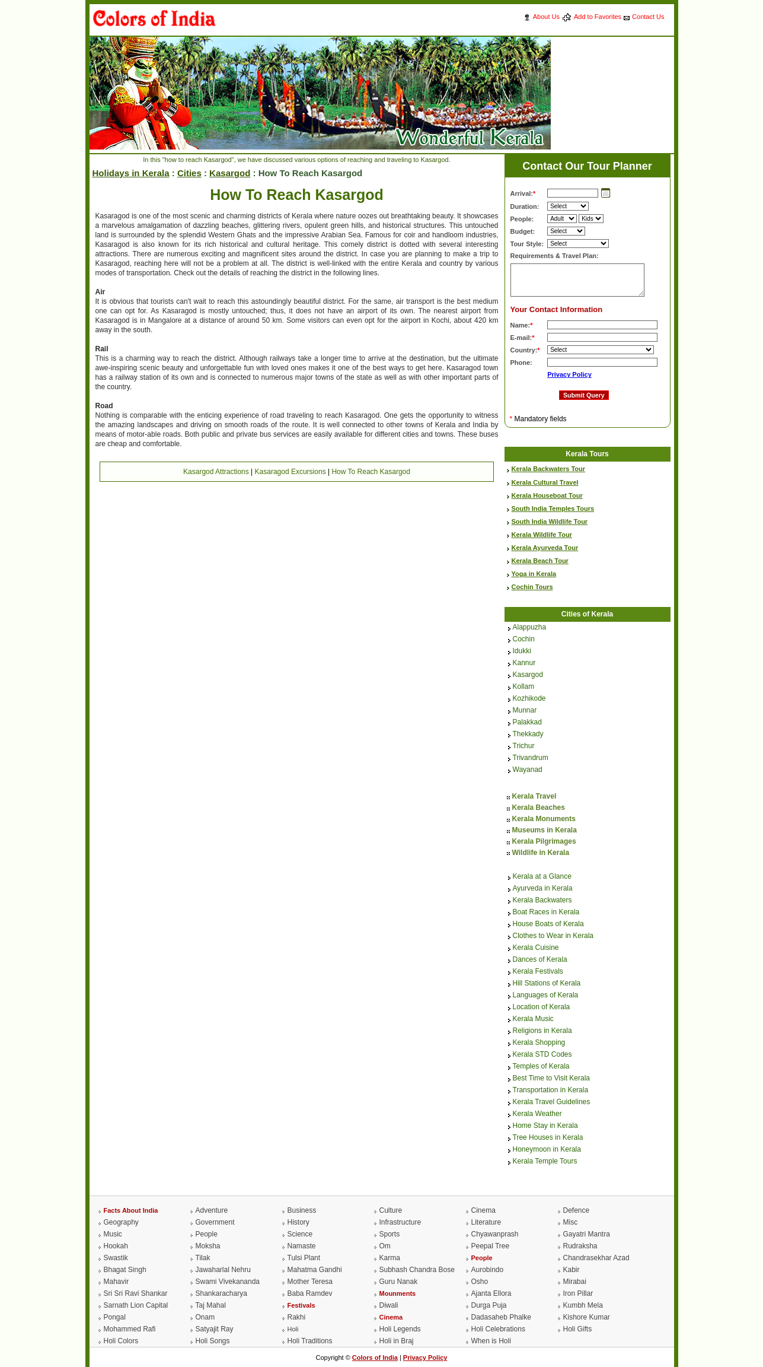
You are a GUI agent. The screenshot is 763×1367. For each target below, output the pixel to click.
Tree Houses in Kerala (548, 1138)
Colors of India (375, 1357)
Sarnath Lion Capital (136, 1305)
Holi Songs (213, 1341)
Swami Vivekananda (228, 1281)
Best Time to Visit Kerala (551, 1078)
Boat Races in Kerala (546, 912)
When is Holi (491, 1341)
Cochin (524, 639)
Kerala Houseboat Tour (547, 495)
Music (113, 1234)
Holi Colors (121, 1341)
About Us (546, 16)
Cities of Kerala (587, 614)
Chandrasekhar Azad (596, 1258)
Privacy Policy (569, 374)
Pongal (115, 1317)
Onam (205, 1317)
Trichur (524, 746)
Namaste (302, 1246)
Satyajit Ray (215, 1329)
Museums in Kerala (544, 830)
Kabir (571, 1270)
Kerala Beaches (538, 807)
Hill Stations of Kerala (547, 984)
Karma (389, 1258)
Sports (389, 1234)
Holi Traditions (310, 1341)
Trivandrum (530, 758)
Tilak (203, 1258)
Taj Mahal (211, 1305)
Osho (480, 1281)
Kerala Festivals (538, 972)
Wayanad (527, 770)
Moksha (208, 1246)
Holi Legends (400, 1329)
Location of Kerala (541, 1007)
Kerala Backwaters (542, 901)
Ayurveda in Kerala (543, 889)
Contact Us (648, 16)
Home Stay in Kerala (545, 1126)
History (298, 1222)
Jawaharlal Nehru (223, 1270)
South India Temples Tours (553, 508)
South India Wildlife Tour (550, 521)
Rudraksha (580, 1246)
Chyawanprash (495, 1234)
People (207, 1234)
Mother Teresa (310, 1281)
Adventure (212, 1210)
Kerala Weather (537, 1114)
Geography (121, 1222)
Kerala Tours (587, 454)
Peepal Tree (490, 1246)
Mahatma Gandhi (315, 1270)
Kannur (524, 663)
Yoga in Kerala (534, 573)
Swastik (116, 1258)
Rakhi (297, 1317)
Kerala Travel (534, 796)
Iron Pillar (578, 1293)
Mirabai (574, 1281)
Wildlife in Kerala (541, 852)
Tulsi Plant (304, 1258)
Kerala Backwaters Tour (549, 468)
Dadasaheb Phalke (501, 1317)
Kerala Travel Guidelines (551, 1102)
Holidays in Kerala (131, 173)
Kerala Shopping (539, 1043)
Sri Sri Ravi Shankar (136, 1293)
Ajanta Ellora (491, 1293)
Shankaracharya (221, 1293)
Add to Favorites (597, 16)
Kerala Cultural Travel (545, 482)
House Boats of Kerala (548, 924)
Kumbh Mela (583, 1305)
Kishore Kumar (586, 1317)
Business (302, 1210)
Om (385, 1246)
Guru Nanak (398, 1281)
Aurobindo (487, 1270)
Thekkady (528, 734)
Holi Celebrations (498, 1329)
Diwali (388, 1305)
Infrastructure (400, 1222)
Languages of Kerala (546, 995)
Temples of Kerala (541, 1067)
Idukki (522, 651)
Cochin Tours (532, 586)
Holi (293, 1329)
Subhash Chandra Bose (417, 1270)
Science (300, 1234)
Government (215, 1222)
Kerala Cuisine (536, 948)
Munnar (525, 711)
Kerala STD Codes (542, 1055)
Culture (391, 1210)
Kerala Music (533, 1019)
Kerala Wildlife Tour (542, 534)
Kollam (524, 687)
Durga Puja (489, 1305)
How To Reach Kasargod (370, 472)
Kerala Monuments (544, 819)
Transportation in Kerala (551, 1090)
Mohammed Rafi (130, 1329)
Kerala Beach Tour (540, 560)
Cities (189, 173)
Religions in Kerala (542, 1031)
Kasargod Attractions (216, 472)
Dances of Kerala (540, 960)
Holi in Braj (396, 1341)
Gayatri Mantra (586, 1234)
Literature (486, 1222)
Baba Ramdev (310, 1293)
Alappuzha (530, 628)
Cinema (483, 1210)
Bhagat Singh (125, 1270)
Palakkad (527, 723)
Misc (570, 1222)
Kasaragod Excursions (290, 472)
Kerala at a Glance (542, 877)
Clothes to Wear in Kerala (553, 936)
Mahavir (116, 1281)
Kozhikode (529, 699)
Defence (576, 1210)
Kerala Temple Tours (545, 1162)
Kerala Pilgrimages (544, 841)
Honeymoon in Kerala (547, 1150)
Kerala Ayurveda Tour (545, 547)
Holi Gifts (577, 1329)
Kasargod (229, 173)
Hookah (116, 1246)
